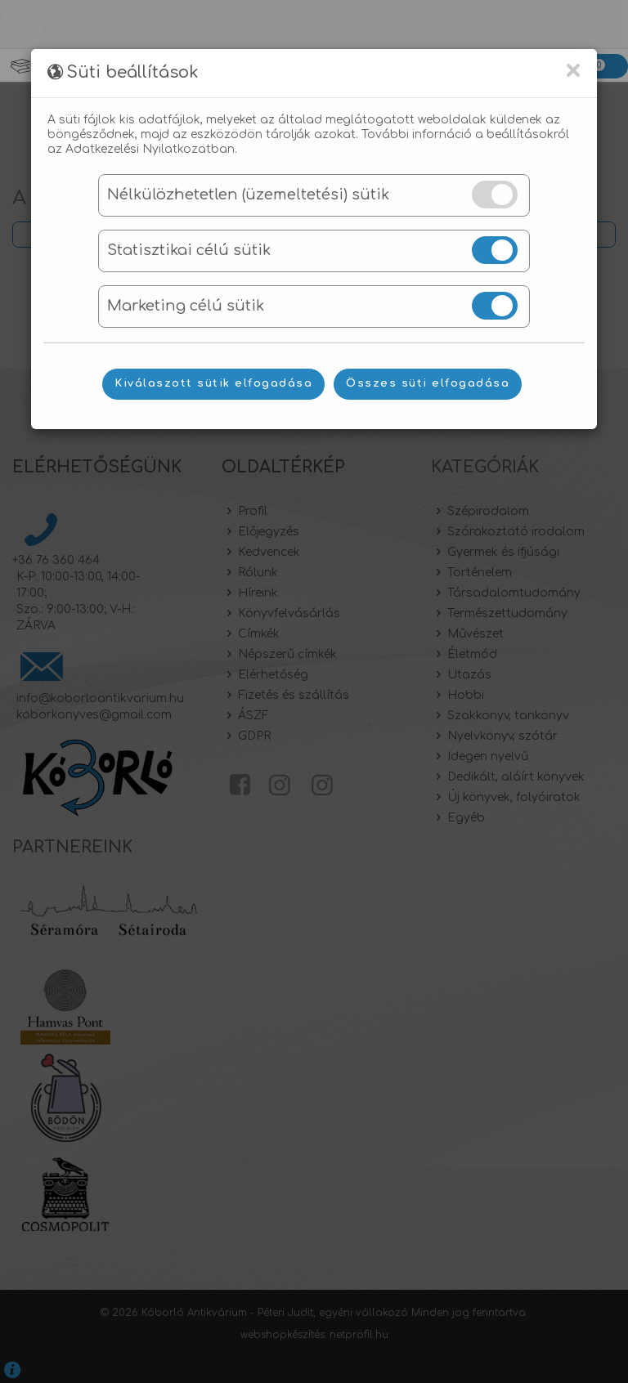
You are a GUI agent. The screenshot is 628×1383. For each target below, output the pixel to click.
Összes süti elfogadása (427, 383)
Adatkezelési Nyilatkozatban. (151, 149)
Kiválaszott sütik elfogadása (213, 383)
